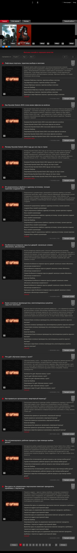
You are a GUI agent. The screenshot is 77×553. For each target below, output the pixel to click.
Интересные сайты (29, 138)
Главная (4, 21)
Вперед (63, 545)
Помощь (26, 21)
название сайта (16, 2)
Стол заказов (15, 21)
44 (56, 545)
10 (49, 545)
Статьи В (26, 96)
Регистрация (66, 2)
